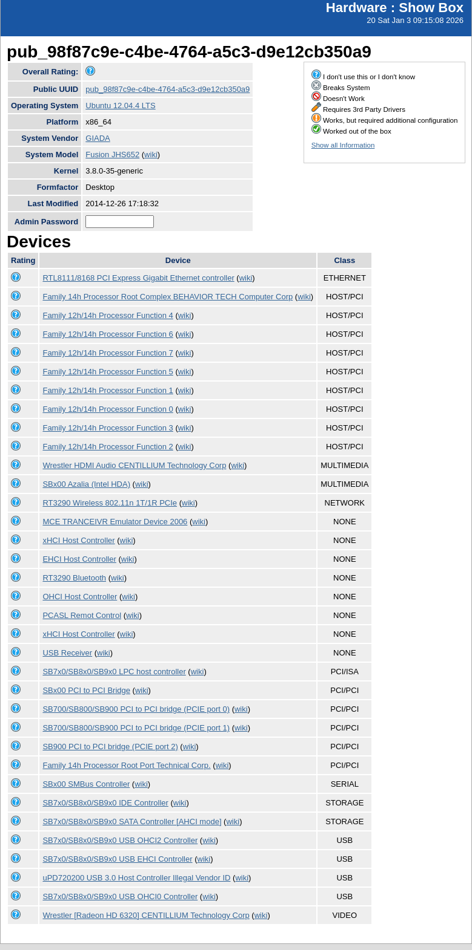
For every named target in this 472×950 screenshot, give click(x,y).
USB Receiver (67, 652)
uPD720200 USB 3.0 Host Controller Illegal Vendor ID (136, 877)
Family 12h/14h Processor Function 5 (107, 371)
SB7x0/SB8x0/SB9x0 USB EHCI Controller (117, 859)
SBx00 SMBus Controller (86, 784)
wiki (151, 154)
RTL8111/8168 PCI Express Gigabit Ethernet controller (138, 277)
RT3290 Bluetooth (74, 577)
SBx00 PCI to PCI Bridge (86, 690)
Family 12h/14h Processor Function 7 (107, 352)
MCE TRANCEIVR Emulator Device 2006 (114, 521)
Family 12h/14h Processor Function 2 (107, 446)
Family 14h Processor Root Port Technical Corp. (126, 765)
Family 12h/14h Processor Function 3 (107, 427)
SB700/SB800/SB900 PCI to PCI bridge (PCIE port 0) (136, 709)
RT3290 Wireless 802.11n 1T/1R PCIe (109, 502)
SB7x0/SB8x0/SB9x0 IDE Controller (105, 802)
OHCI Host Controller (79, 596)
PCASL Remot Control (81, 615)
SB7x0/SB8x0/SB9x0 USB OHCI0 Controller (120, 896)
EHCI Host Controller (79, 559)
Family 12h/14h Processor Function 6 (107, 334)
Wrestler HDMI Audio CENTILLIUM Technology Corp (134, 465)
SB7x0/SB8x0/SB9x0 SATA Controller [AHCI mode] (131, 821)
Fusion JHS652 (112, 154)
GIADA (97, 138)
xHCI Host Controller (78, 540)
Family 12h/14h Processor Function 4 (107, 315)
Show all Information (343, 145)
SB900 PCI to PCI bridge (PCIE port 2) (110, 746)
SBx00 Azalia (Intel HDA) (86, 484)
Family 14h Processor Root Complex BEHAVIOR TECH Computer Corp (167, 296)
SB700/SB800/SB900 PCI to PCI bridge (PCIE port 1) (136, 727)
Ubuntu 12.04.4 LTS (120, 105)
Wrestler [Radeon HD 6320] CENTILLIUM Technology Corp (145, 915)
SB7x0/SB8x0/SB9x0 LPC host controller (113, 671)
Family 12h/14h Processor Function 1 (107, 390)
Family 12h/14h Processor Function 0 (107, 409)
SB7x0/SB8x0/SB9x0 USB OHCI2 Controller (120, 840)
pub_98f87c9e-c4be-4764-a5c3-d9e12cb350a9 (167, 89)
